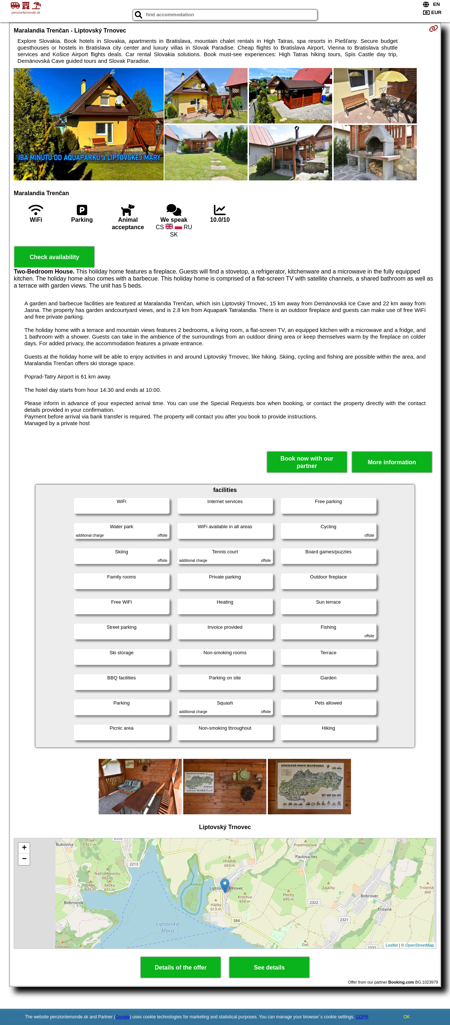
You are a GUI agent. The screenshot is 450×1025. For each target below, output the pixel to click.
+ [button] (24, 848)
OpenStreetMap (419, 945)
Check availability (54, 257)
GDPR (362, 1016)
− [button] (24, 859)
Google (122, 1016)
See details (269, 967)
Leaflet (392, 945)
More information (392, 462)
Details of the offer (181, 967)
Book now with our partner (306, 462)
